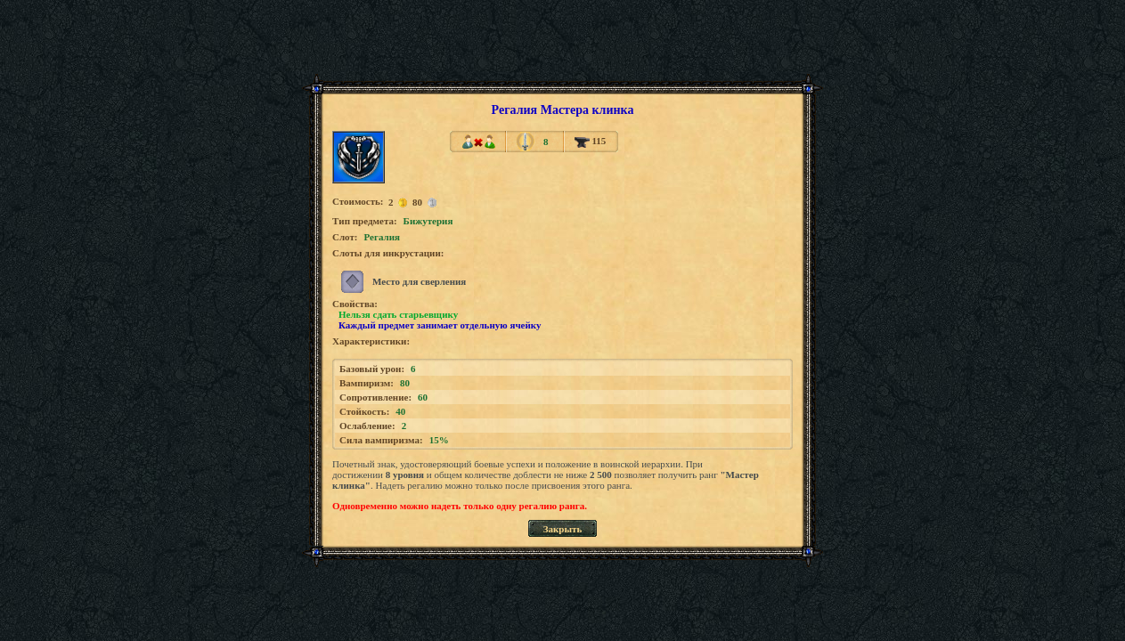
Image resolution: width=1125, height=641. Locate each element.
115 (591, 140)
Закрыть (563, 528)
